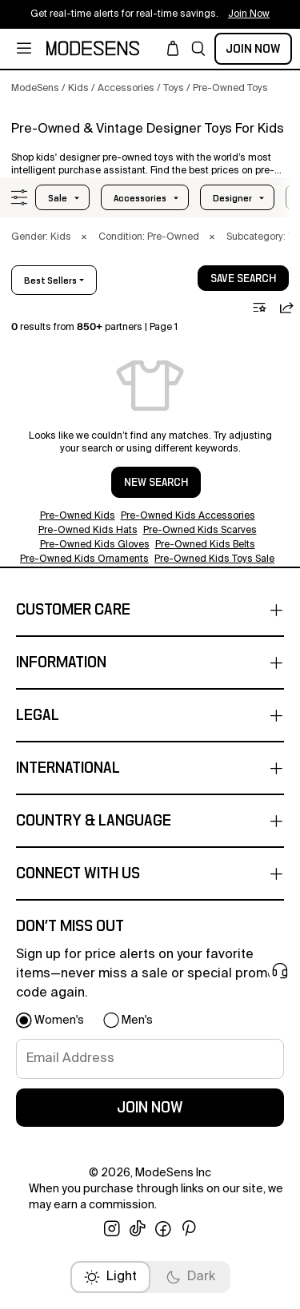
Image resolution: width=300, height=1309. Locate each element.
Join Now (253, 48)
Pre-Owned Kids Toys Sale (214, 559)
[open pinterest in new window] (188, 1229)
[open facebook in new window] (163, 1229)
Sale (57, 198)
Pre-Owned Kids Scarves (200, 530)
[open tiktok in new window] (137, 1229)
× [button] (84, 237)
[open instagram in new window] (112, 1229)
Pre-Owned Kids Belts (205, 545)
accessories (140, 198)
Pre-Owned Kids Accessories (188, 516)
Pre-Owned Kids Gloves (95, 545)
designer (232, 198)
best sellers (50, 280)
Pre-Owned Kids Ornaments (84, 559)
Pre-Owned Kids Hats (88, 530)
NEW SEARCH (156, 482)
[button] (198, 48)
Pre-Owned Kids (77, 516)
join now (150, 1108)
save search (243, 278)
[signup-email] (150, 1059)
